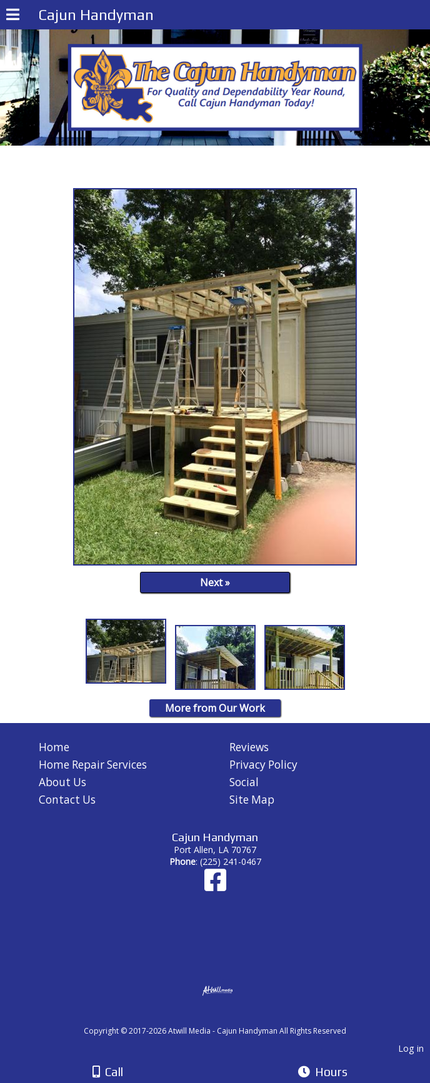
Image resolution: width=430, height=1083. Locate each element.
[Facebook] (215, 886)
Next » (215, 582)
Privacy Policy (263, 764)
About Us (62, 782)
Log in (411, 1048)
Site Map (251, 799)
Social (244, 782)
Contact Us (67, 799)
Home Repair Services (93, 764)
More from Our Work (215, 708)
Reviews (249, 747)
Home (54, 747)
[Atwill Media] (226, 1017)
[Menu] (12, 16)
